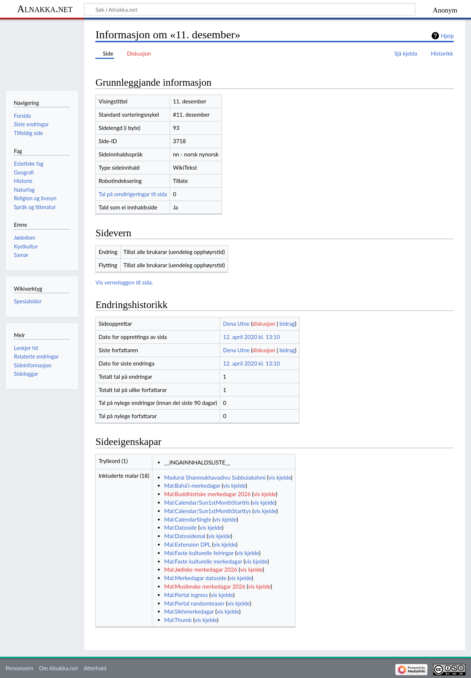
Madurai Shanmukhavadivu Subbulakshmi (215, 477)
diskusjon (263, 323)
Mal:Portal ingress (186, 595)
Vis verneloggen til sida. (124, 282)
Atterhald (95, 668)
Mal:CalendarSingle (187, 519)
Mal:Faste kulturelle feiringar (199, 553)
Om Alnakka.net (58, 668)
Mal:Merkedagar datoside (195, 578)
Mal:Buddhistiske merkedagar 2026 (207, 494)
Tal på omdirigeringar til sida (133, 194)
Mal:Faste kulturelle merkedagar (203, 561)
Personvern (19, 668)
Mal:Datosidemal (184, 536)
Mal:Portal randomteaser (194, 603)
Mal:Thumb (178, 620)
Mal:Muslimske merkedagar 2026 (204, 586)
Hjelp (447, 35)
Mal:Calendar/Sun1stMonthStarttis (206, 502)
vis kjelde (279, 477)
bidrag (287, 323)
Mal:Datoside (180, 527)
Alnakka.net (44, 8)
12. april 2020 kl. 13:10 (251, 336)
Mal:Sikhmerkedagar (189, 611)
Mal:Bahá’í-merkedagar (192, 485)
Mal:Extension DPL (187, 544)
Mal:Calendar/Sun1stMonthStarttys (207, 511)
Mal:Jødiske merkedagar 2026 (200, 569)
